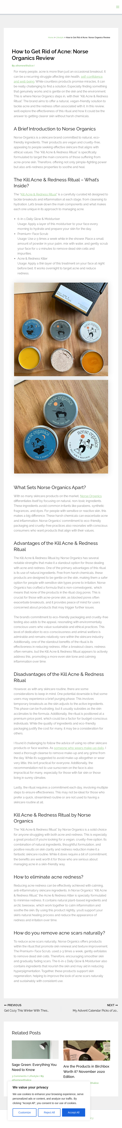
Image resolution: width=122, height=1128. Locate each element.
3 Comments (19, 1075)
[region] (49, 1101)
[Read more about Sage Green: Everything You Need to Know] (35, 1049)
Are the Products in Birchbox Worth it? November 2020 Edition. (86, 1071)
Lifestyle (34, 1075)
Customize (24, 1112)
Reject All (49, 1112)
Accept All (73, 1112)
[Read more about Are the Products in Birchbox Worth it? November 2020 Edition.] (86, 1050)
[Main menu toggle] (117, 7)
